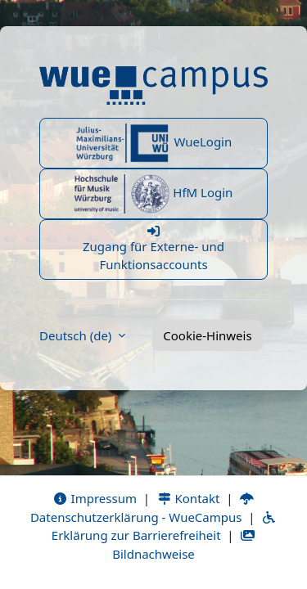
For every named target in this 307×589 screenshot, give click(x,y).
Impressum (94, 498)
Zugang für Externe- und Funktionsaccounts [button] (153, 249)
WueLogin (154, 143)
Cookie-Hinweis (207, 335)
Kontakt (188, 498)
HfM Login (153, 194)
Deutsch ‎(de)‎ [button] (77, 335)
